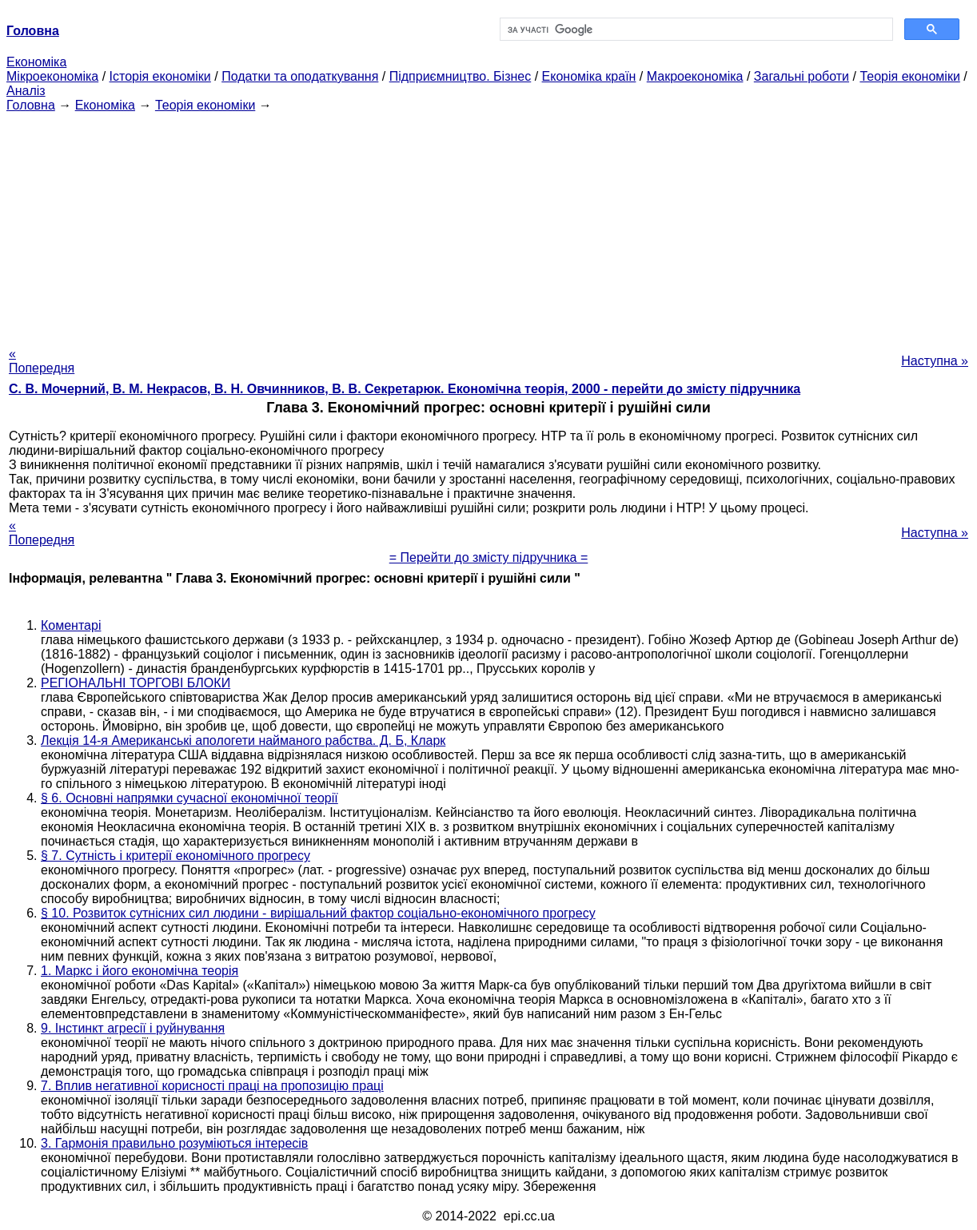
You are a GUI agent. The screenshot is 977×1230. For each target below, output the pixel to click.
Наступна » (934, 361)
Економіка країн (589, 76)
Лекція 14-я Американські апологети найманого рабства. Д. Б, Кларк (243, 740)
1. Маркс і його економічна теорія (139, 970)
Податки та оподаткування (299, 76)
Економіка (36, 62)
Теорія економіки (909, 76)
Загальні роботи (801, 76)
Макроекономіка (695, 76)
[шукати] (695, 29)
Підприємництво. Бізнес (460, 76)
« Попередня (41, 361)
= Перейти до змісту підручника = (488, 557)
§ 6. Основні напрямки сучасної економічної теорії (189, 798)
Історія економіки (160, 76)
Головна (30, 105)
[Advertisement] (488, 224)
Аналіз (26, 91)
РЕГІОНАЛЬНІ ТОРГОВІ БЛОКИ (135, 683)
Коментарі (71, 625)
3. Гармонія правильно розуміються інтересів (174, 1143)
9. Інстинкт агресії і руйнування (133, 1028)
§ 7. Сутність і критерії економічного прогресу (175, 855)
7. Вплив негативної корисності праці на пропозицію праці (212, 1086)
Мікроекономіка (52, 76)
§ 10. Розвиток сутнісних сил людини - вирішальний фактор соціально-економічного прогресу (318, 913)
